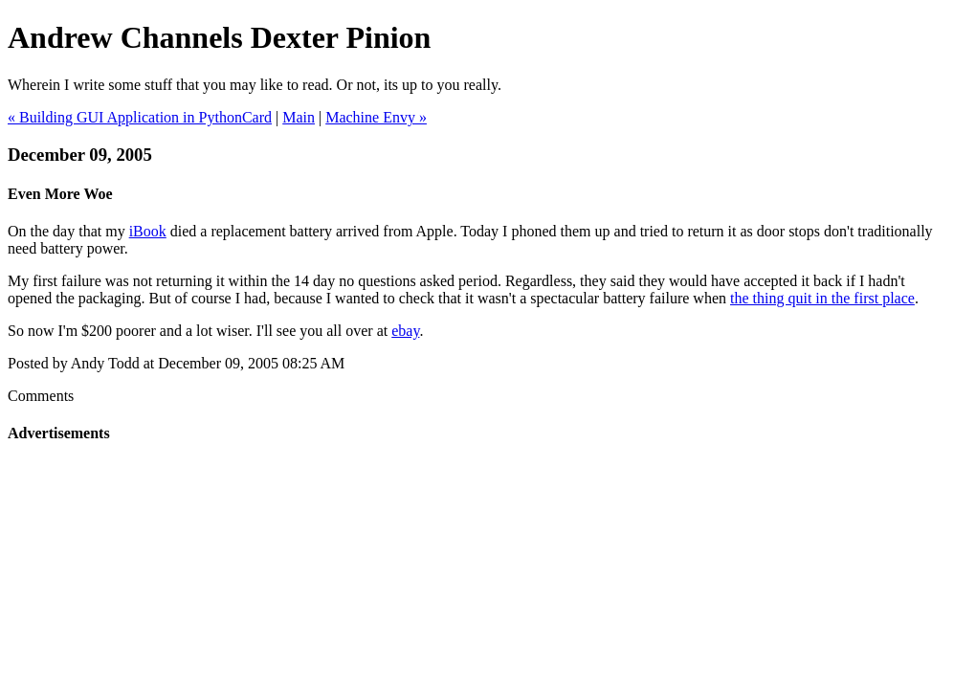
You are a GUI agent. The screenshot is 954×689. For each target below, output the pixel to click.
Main (298, 117)
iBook (147, 231)
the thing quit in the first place (822, 298)
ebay (405, 330)
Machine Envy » (376, 117)
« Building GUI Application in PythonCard (140, 117)
